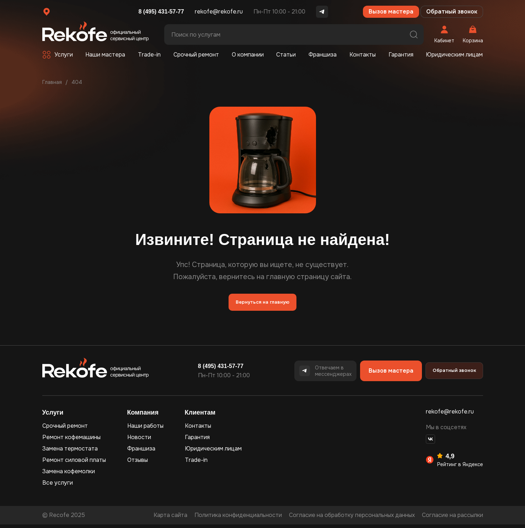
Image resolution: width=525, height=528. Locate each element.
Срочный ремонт (196, 54)
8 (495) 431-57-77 (161, 12)
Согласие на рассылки (452, 518)
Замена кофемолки (68, 475)
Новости (139, 440)
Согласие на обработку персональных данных (352, 518)
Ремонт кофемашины (71, 440)
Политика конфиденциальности (238, 518)
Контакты (362, 54)
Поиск (414, 34)
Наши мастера (105, 54)
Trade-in (149, 54)
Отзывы (137, 463)
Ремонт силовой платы (74, 463)
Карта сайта (170, 518)
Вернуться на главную (263, 304)
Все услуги (57, 486)
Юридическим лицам (454, 54)
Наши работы (145, 429)
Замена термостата (70, 452)
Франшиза (323, 54)
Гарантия (401, 54)
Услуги (63, 54)
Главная (52, 82)
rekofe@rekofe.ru (219, 11)
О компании (248, 54)
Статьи (286, 54)
